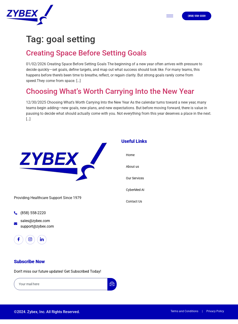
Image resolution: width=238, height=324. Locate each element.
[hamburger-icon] (170, 16)
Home (130, 155)
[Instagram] (30, 239)
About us (132, 166)
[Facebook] (18, 239)
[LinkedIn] (41, 239)
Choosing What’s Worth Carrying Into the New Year (110, 91)
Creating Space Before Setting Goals (86, 53)
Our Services (135, 178)
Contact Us (134, 201)
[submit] (112, 284)
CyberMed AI (135, 190)
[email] (61, 284)
